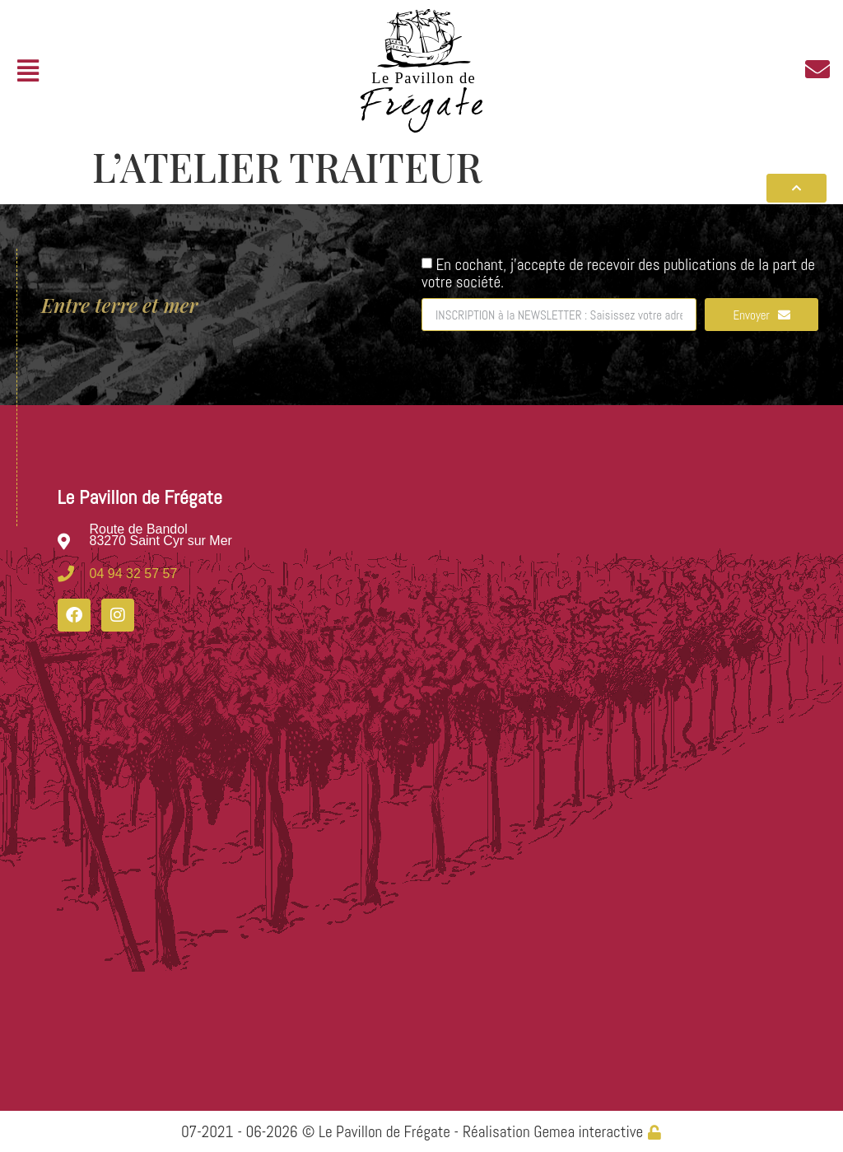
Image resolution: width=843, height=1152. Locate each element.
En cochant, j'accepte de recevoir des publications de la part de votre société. (618, 273)
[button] (27, 71)
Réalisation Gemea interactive (553, 1132)
